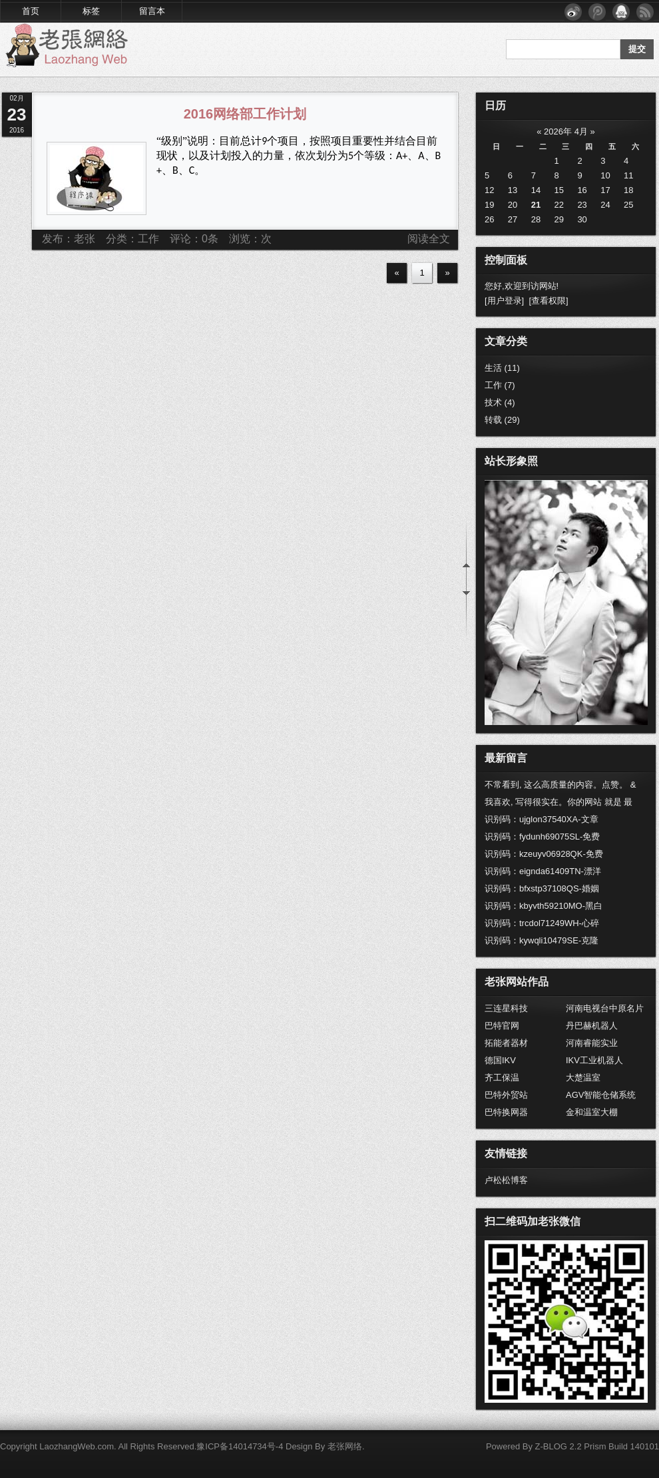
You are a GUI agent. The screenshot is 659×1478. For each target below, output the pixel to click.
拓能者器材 (506, 1043)
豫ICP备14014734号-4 (239, 1446)
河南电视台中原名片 (605, 1008)
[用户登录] (504, 301)
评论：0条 (194, 238)
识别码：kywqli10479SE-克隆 (541, 940)
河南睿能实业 (592, 1043)
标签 (91, 11)
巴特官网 (502, 1026)
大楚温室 (583, 1078)
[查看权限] (548, 301)
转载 (502, 420)
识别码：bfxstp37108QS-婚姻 (542, 888)
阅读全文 (428, 238)
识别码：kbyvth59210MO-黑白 (543, 906)
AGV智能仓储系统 (601, 1095)
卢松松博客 (506, 1180)
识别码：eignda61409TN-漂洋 (543, 871)
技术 (500, 402)
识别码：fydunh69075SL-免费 (542, 837)
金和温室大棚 (592, 1112)
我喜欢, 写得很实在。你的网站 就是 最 (558, 802)
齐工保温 (502, 1078)
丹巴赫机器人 (592, 1026)
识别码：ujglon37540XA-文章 (541, 819)
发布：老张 (68, 238)
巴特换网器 (506, 1112)
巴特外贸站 (506, 1095)
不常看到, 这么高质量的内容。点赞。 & (560, 785)
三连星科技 (506, 1008)
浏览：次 (250, 238)
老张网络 (345, 1446)
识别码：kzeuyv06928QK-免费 (544, 854)
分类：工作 (132, 238)
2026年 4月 (566, 131)
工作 (500, 385)
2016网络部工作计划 (245, 114)
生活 (502, 368)
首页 (30, 11)
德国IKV (500, 1060)
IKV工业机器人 (594, 1060)
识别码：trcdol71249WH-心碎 (542, 923)
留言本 (152, 11)
